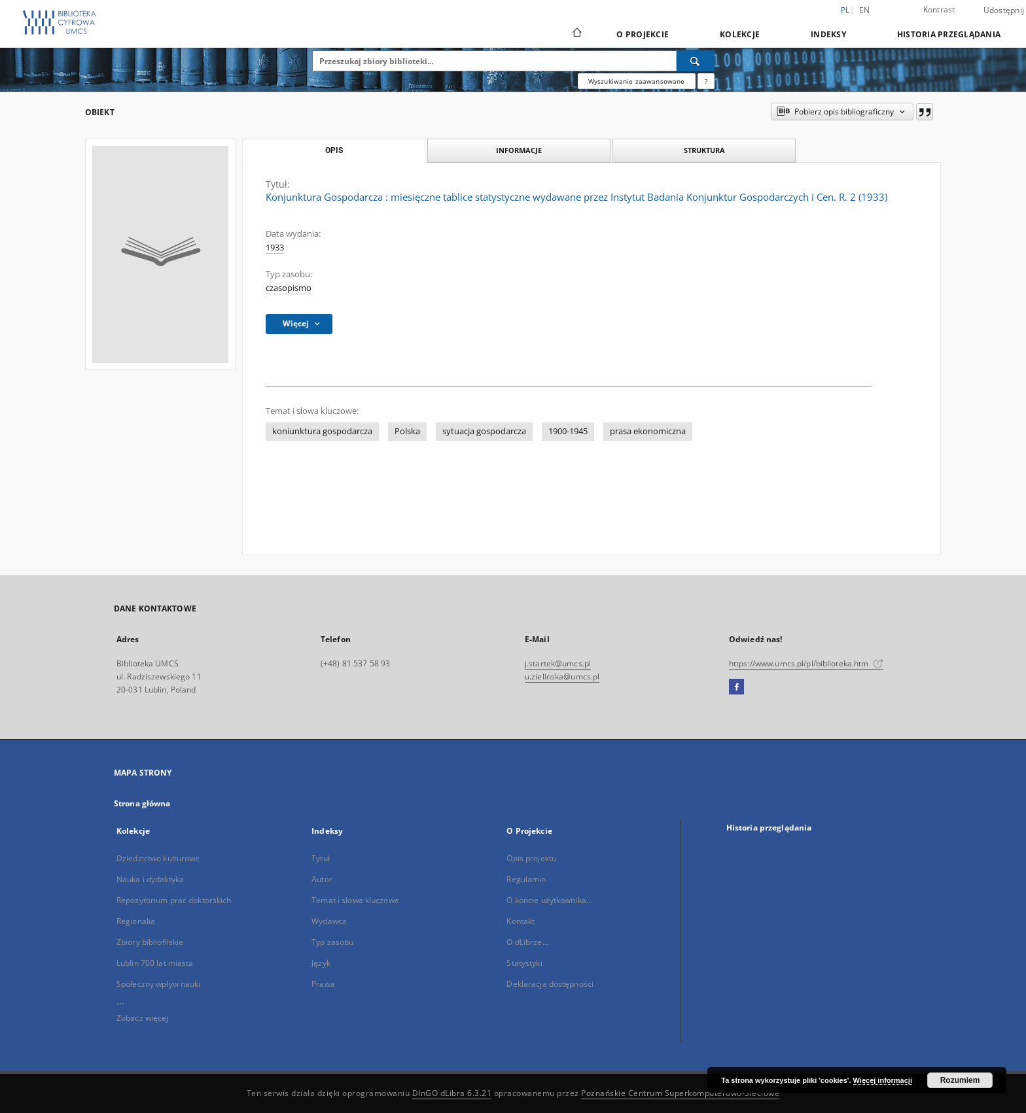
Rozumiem (960, 1080)
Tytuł (320, 858)
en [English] (864, 10)
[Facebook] (736, 687)
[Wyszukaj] (696, 60)
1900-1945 (568, 431)
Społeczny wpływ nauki (158, 983)
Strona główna (142, 803)
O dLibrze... (527, 942)
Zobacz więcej (142, 1017)
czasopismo (288, 288)
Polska (407, 431)
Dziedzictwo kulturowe (158, 858)
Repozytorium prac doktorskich (173, 900)
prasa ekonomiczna (648, 431)
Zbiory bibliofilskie (149, 942)
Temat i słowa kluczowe (355, 900)
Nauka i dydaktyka (150, 879)
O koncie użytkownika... (549, 900)
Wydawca (329, 921)
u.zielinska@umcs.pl (562, 676)
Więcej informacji (882, 1080)
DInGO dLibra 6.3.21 (452, 1093)
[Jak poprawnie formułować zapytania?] (706, 81)
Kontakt (520, 921)
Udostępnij (1004, 10)
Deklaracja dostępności (549, 983)
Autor (321, 879)
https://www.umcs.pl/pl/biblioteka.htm (806, 663)
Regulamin (526, 879)
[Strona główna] (576, 34)
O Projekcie (642, 34)
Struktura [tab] (704, 150)
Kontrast (939, 9)
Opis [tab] (334, 150)
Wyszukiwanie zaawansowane (636, 81)
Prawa (323, 983)
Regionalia (135, 921)
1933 (275, 247)
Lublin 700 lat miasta (155, 962)
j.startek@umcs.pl (558, 663)
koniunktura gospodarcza (322, 431)
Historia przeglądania (948, 34)
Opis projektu (531, 858)
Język (320, 962)
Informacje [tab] (519, 150)
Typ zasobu (332, 942)
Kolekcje (740, 34)
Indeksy (828, 34)
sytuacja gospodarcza (484, 431)
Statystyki (524, 962)
